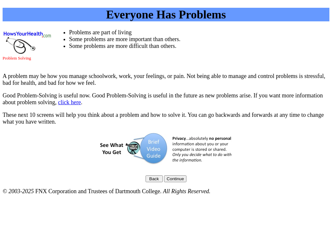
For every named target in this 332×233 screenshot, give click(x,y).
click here (69, 102)
